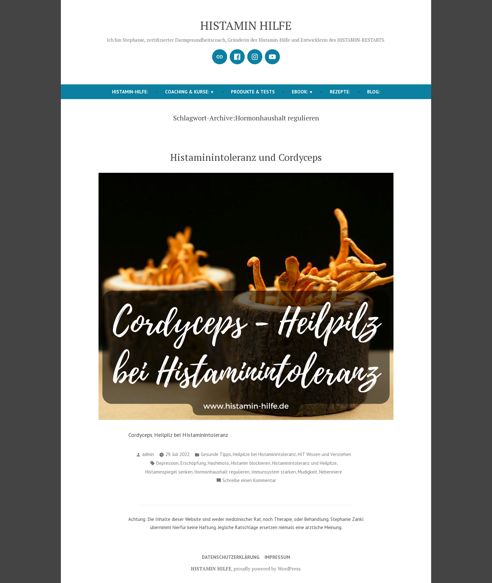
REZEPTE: (340, 92)
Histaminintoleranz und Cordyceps (246, 157)
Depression (167, 463)
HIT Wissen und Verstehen (324, 454)
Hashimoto (218, 463)
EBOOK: (300, 92)
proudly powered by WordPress (267, 568)
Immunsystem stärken (273, 472)
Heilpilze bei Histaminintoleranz (264, 454)
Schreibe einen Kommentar (249, 480)
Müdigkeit (307, 472)
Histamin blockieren (250, 463)
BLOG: (373, 92)
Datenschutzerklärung (230, 557)
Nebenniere (330, 472)
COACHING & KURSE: (187, 92)
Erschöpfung (193, 463)
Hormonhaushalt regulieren (222, 472)
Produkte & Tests (253, 92)
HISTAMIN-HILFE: (130, 92)
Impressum (277, 557)
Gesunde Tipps (216, 454)
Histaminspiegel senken (169, 472)
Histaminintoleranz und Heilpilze (304, 463)
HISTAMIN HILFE (246, 25)
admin (148, 454)
